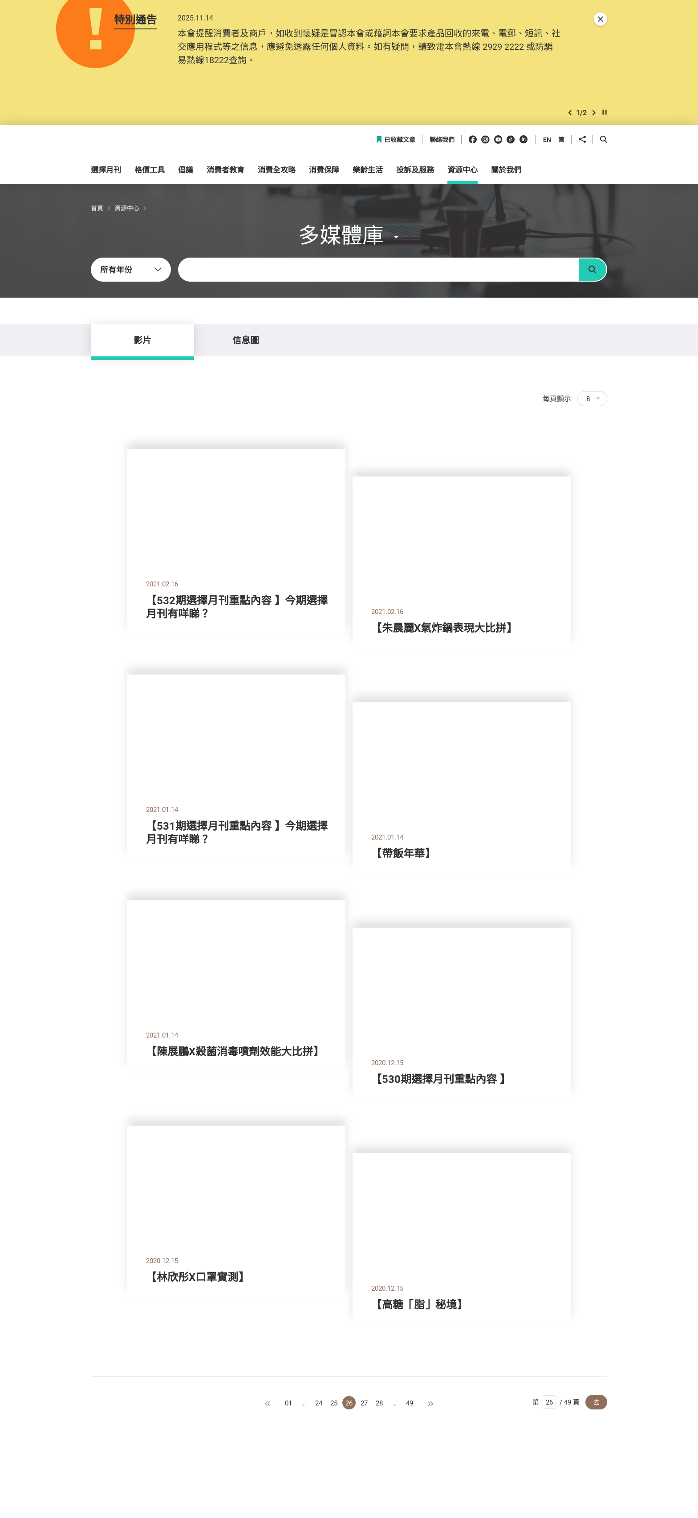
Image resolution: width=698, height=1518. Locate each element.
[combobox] (131, 270)
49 (409, 1402)
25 (333, 1402)
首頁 (97, 208)
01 (288, 1402)
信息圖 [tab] (245, 340)
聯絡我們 (442, 140)
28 (379, 1402)
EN (547, 139)
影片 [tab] (142, 340)
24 (318, 1402)
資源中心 (126, 208)
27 (364, 1402)
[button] (569, 113)
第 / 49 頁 (556, 1402)
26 (349, 1402)
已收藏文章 (395, 140)
